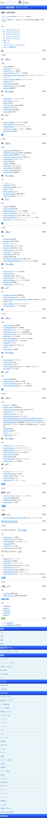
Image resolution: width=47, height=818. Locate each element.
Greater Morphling (8, 211)
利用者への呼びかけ (6, 808)
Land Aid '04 (7, 412)
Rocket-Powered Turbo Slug (11, 366)
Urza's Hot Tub (7, 548)
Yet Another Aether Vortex (11, 386)
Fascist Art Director (9, 79)
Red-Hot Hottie (7, 345)
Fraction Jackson (8, 476)
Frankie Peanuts (8, 126)
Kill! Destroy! (7, 276)
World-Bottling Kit (8, 572)
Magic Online (4, 782)
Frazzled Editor (8, 327)
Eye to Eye (6, 273)
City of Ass (6, 593)
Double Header (8, 159)
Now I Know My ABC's (10, 215)
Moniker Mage (7, 168)
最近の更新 (4, 670)
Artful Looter (7, 150)
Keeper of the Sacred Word (11, 409)
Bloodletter (6, 241)
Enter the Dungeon (9, 297)
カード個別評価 (8, 623)
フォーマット (4, 719)
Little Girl (6, 81)
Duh (4, 243)
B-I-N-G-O (6, 471)
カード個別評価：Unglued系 (11, 625)
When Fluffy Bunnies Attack (11, 261)
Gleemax (6, 559)
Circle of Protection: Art (10, 73)
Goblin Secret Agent (9, 332)
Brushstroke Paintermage (11, 153)
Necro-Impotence (8, 304)
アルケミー (4, 789)
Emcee (5, 103)
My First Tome (7, 539)
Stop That (6, 252)
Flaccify (5, 161)
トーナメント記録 (5, 715)
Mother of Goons (8, 250)
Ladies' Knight (7, 109)
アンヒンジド (5, 16)
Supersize (6, 435)
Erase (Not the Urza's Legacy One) (13, 75)
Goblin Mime (7, 329)
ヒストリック (4, 793)
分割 (4, 42)
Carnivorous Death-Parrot (11, 157)
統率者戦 (3, 741)
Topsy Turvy (7, 219)
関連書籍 (3, 801)
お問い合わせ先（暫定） (7, 812)
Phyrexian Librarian (9, 280)
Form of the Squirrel (9, 474)
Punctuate (6, 343)
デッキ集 (3, 749)
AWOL (5, 66)
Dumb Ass (6, 325)
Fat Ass (5, 405)
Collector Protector (9, 122)
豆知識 (2, 763)
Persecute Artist (8, 278)
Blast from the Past (9, 381)
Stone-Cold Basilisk (9, 459)
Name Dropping (8, 454)
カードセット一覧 (5, 697)
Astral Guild (4, 689)
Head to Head (7, 107)
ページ (2, 632)
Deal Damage (7, 360)
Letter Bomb (7, 561)
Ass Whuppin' (7, 498)
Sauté (5, 347)
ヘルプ (2, 677)
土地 (4, 47)
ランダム (25, 2)
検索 (19, 2)
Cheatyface (6, 185)
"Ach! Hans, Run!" (8, 496)
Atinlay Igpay (7, 98)
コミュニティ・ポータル (7, 663)
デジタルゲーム (5, 778)
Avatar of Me (7, 209)
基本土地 (13, 47)
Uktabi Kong (7, 480)
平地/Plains (6, 606)
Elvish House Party (9, 448)
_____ (5, 183)
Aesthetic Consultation (10, 295)
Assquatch (6, 379)
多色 (4, 40)
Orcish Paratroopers (9, 340)
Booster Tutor (7, 271)
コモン (8, 29)
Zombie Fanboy (8, 284)
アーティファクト (8, 45)
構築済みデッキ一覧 (6, 700)
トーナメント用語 (5, 760)
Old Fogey (6, 478)
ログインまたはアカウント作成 (9, 651)
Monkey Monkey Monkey (10, 416)
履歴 (2, 643)
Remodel (6, 428)
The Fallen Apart (8, 245)
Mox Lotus (6, 563)
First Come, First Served (10, 105)
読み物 (2, 775)
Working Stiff (7, 282)
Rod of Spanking (8, 541)
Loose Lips (6, 166)
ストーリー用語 (5, 771)
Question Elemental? (9, 194)
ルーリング (4, 752)
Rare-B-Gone (7, 502)
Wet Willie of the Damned (11, 259)
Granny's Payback (8, 452)
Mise (4, 189)
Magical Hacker (8, 187)
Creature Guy (7, 446)
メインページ (4, 659)
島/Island (6, 608)
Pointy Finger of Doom (10, 565)
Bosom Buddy (7, 101)
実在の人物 (4, 745)
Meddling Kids (7, 500)
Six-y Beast (6, 368)
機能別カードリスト (6, 711)
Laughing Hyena (8, 414)
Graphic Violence (8, 407)
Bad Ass (5, 239)
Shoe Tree (6, 431)
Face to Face (7, 362)
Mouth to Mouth (8, 191)
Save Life (6, 112)
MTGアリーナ (4, 786)
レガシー (3, 734)
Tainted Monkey (8, 254)
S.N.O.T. (5, 433)
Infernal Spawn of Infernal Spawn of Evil (15, 299)
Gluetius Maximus (8, 450)
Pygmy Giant (7, 364)
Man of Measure (8, 84)
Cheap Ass (6, 71)
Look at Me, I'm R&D (9, 129)
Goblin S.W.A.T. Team (10, 334)
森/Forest (6, 615)
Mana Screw (7, 537)
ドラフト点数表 (5, 708)
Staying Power (7, 131)
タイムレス (4, 797)
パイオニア (4, 726)
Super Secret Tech (8, 574)
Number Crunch (8, 170)
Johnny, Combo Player (10, 213)
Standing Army (7, 86)
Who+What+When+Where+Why (13, 518)
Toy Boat (6, 546)
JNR (2, 19)
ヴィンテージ (4, 737)
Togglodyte (6, 544)
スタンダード (4, 723)
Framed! (5, 163)
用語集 (2, 756)
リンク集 (3, 804)
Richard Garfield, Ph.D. (10, 217)
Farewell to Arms (8, 248)
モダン (2, 730)
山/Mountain (7, 613)
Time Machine (7, 567)
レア (18, 29)
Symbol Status (7, 461)
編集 (44, 50)
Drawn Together (8, 124)
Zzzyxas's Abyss (8, 306)
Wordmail (6, 88)
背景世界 (3, 767)
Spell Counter (7, 196)
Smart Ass (6, 172)
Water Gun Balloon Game (11, 569)
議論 (2, 636)
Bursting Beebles (8, 155)
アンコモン (13, 29)
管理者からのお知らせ (7, 666)
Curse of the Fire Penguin (11, 383)
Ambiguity (6, 206)
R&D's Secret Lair (8, 595)
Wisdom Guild (4, 685)
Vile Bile (5, 256)
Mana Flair (6, 336)
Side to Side (7, 456)
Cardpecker (6, 69)
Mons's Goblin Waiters (10, 338)
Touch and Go (7, 349)
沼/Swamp (6, 610)
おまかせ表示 (4, 674)
